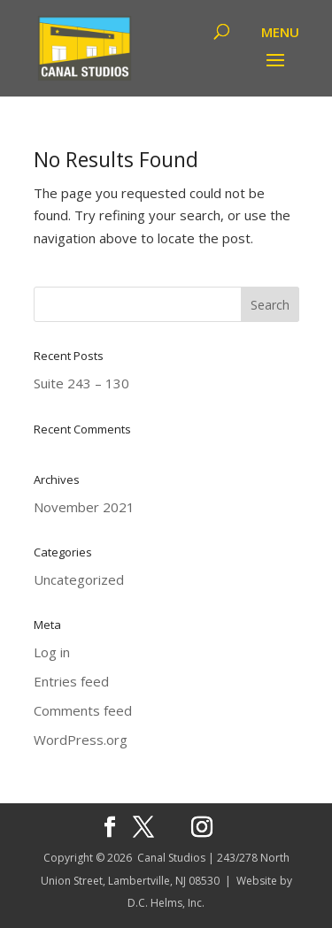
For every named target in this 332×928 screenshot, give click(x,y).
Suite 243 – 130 (81, 383)
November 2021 (84, 507)
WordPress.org (80, 739)
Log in (52, 652)
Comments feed (83, 710)
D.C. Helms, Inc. (166, 902)
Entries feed (71, 681)
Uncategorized (79, 579)
